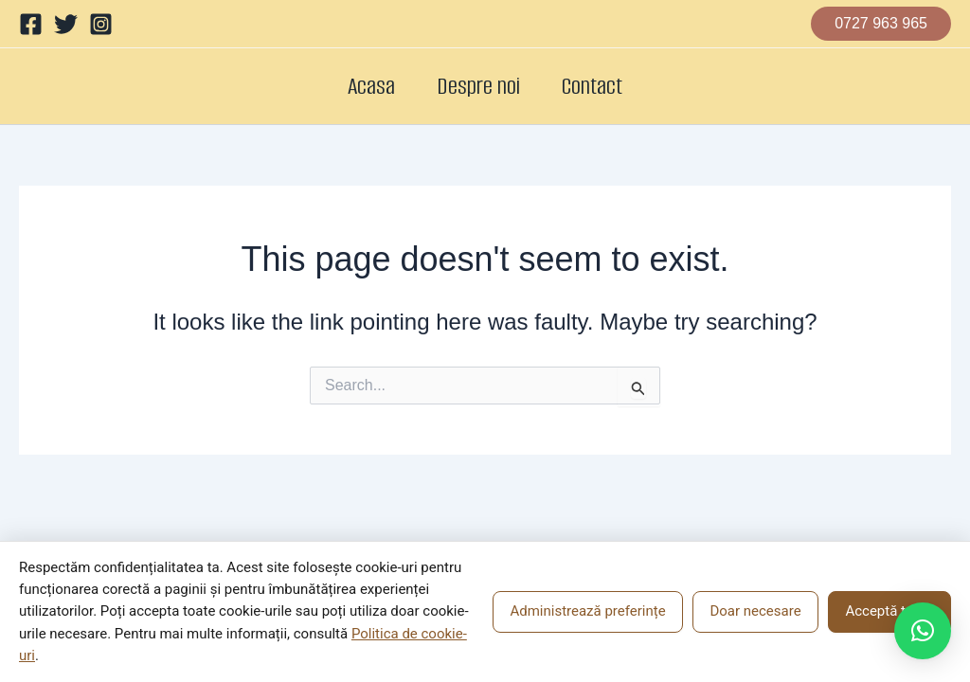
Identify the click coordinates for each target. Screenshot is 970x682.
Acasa (360, 85)
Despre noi (478, 85)
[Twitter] (66, 24)
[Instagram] (101, 24)
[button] (881, 24)
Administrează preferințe (587, 610)
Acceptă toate (889, 610)
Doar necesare (755, 610)
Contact (603, 85)
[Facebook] (31, 24)
